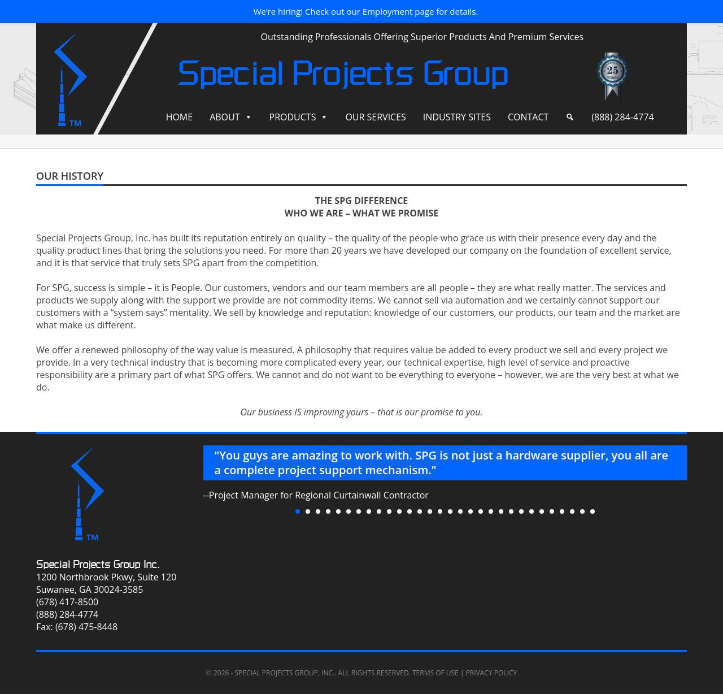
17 (460, 511)
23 (521, 511)
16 (450, 511)
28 (572, 511)
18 (470, 511)
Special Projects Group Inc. (98, 564)
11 (399, 511)
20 (491, 511)
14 (430, 511)
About (224, 117)
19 (480, 511)
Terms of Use (435, 673)
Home (179, 117)
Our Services (375, 117)
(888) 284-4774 (622, 117)
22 (511, 511)
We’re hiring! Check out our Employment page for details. (366, 11)
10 (389, 511)
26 (552, 511)
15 (440, 511)
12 (409, 511)
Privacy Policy (491, 673)
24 (531, 511)
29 (582, 511)
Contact (528, 117)
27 (562, 511)
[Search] (570, 117)
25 (541, 511)
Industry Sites (457, 117)
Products (292, 117)
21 (501, 511)
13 (419, 511)
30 (592, 511)
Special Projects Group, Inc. (284, 673)
